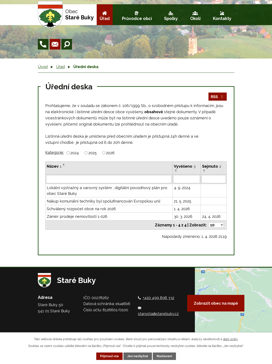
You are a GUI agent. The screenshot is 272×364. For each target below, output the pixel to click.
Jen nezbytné (137, 356)
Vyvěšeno (185, 166)
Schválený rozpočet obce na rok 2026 (81, 209)
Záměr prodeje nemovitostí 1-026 (77, 216)
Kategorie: (54, 152)
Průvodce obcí (137, 18)
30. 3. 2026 (183, 216)
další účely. (230, 339)
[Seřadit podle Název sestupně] (64, 166)
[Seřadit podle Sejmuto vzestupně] (204, 170)
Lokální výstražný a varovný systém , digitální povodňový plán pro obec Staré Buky (107, 191)
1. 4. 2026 (182, 209)
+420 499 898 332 (158, 297)
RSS (218, 96)
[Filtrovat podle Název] (109, 179)
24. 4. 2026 (211, 216)
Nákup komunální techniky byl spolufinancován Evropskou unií (103, 201)
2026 (110, 153)
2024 (74, 153)
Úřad (105, 18)
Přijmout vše (109, 356)
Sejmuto (211, 166)
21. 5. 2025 (182, 201)
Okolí (195, 18)
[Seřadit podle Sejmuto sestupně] (204, 172)
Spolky (171, 18)
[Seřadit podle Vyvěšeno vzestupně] (176, 170)
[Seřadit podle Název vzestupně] (64, 164)
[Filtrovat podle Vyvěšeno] (186, 179)
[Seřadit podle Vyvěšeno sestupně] (176, 172)
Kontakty (222, 18)
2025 (92, 153)
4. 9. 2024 (182, 188)
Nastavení (164, 356)
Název (54, 166)
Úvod (43, 66)
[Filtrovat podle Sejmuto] (213, 179)
